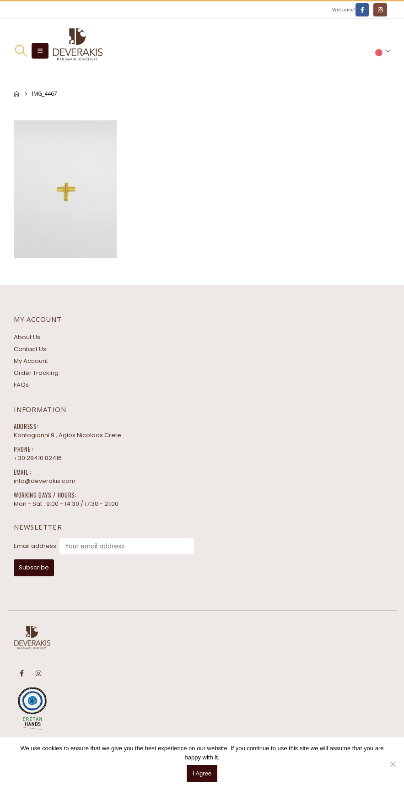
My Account (31, 361)
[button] (21, 51)
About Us (27, 337)
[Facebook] (362, 9)
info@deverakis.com (44, 481)
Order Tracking (36, 372)
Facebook (21, 673)
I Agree (202, 773)
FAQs (21, 384)
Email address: (36, 546)
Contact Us (30, 349)
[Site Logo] (77, 51)
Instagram (38, 673)
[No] (392, 764)
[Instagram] (380, 9)
